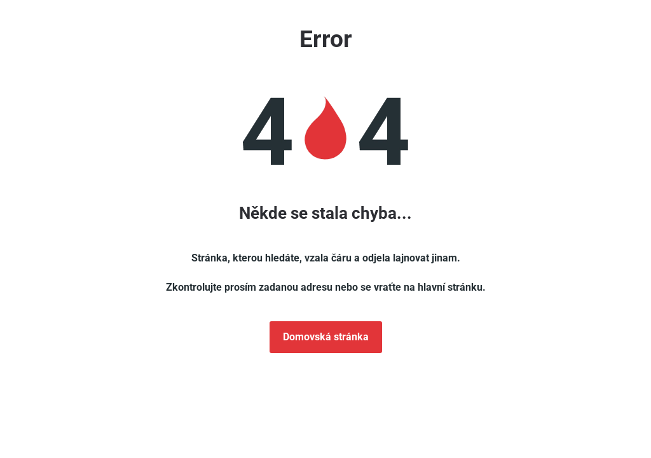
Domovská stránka (326, 337)
